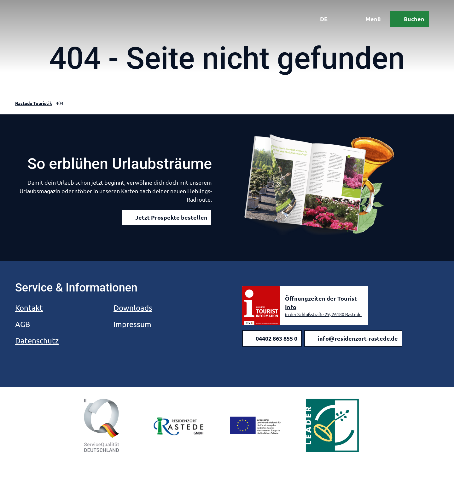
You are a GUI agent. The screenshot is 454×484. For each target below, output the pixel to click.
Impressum (132, 324)
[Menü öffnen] (368, 19)
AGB (22, 324)
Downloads (133, 307)
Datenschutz (37, 340)
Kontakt (29, 307)
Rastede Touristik (33, 103)
